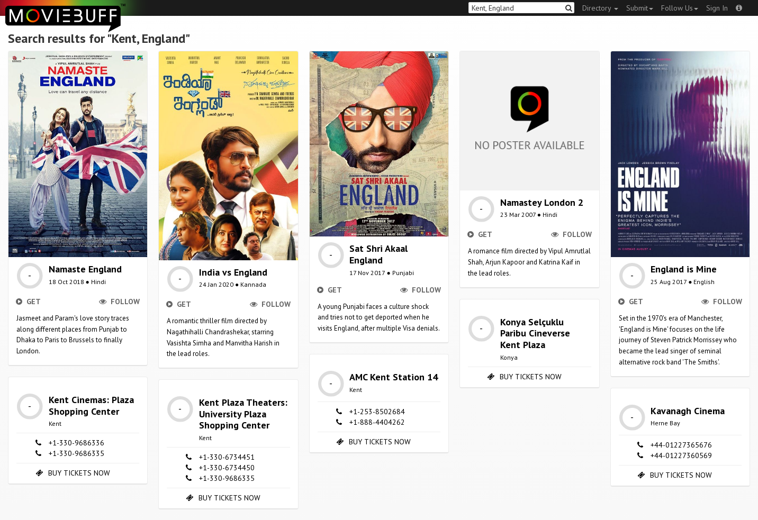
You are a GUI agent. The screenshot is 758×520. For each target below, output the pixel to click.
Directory (600, 8)
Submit (639, 8)
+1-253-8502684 (377, 411)
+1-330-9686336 (76, 443)
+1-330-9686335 (76, 453)
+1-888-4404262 (377, 422)
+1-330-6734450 (227, 467)
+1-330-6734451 (227, 457)
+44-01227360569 (681, 455)
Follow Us (679, 8)
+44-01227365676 (681, 445)
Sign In (717, 8)
